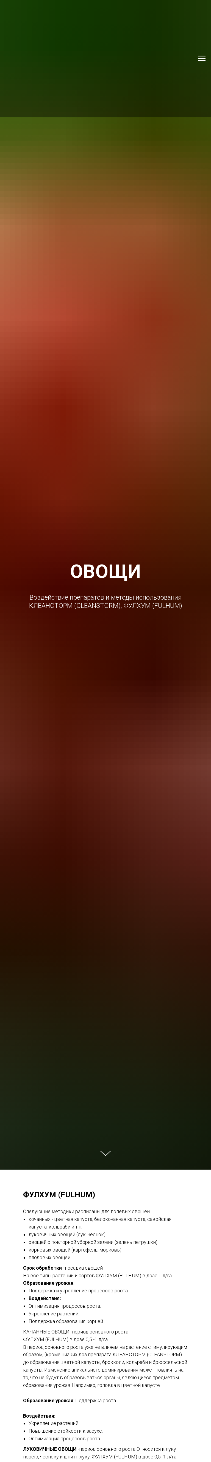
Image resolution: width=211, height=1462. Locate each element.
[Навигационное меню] (202, 58)
